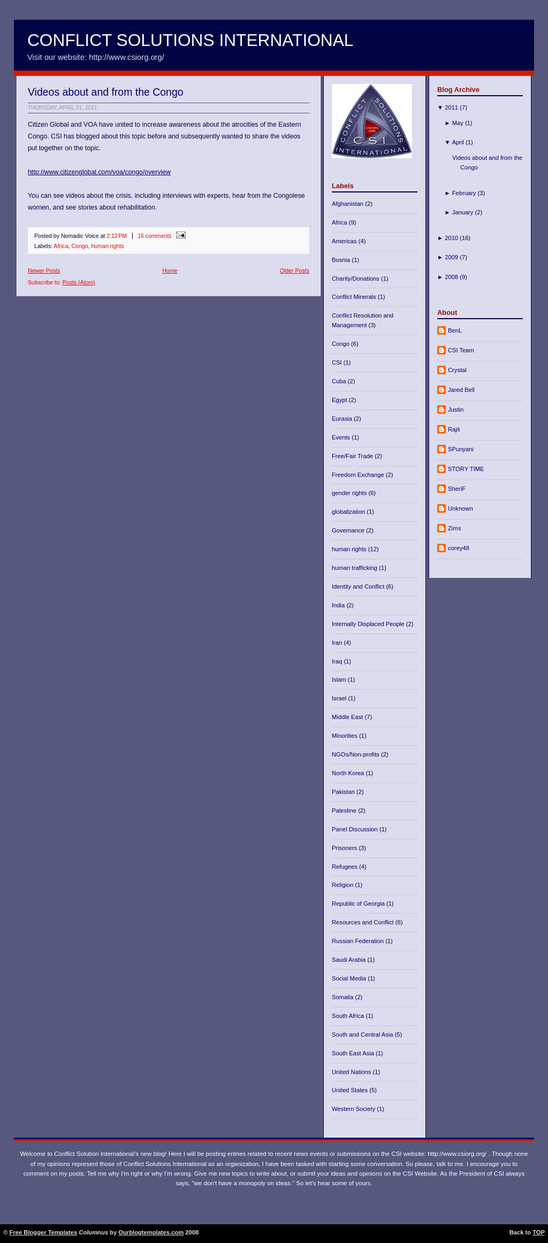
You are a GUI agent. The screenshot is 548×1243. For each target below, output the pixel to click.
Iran (338, 642)
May (457, 123)
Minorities (345, 735)
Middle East (348, 717)
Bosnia (342, 260)
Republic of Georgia (359, 903)
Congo (79, 246)
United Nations (352, 1072)
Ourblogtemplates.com (151, 1232)
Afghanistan (348, 203)
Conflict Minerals (355, 297)
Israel (340, 698)
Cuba (340, 381)
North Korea (349, 773)
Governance (349, 530)
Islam (340, 679)
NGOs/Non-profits (356, 754)
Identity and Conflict (359, 586)
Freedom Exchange (359, 475)
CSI (338, 362)
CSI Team (461, 350)
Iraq (338, 661)
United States (350, 1090)
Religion (343, 885)
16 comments (155, 236)
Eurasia (343, 418)
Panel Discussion (355, 829)
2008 (451, 277)
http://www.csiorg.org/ (457, 1154)
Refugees (345, 866)
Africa (61, 246)
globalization (349, 511)
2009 (451, 257)
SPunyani (461, 449)
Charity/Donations (356, 278)
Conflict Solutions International (190, 40)
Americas (345, 241)
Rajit (454, 429)
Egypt (340, 400)
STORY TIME (466, 469)
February (464, 193)
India (339, 605)
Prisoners (345, 848)
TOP (538, 1232)
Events (342, 437)
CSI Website (420, 1173)
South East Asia (354, 1053)
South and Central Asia (363, 1034)
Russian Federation (358, 941)
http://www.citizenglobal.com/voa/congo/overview (99, 172)
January (463, 212)
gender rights (350, 493)
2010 (451, 238)
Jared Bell (461, 390)
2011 (451, 107)
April (458, 142)
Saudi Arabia (350, 959)
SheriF (457, 488)
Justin (455, 409)
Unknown (460, 508)
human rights (107, 246)
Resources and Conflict (363, 922)
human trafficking (355, 568)
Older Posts (294, 270)
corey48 (458, 548)
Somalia (343, 997)
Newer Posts (44, 270)
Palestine (345, 810)
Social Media (350, 978)
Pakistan (344, 792)
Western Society (354, 1109)
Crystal (457, 370)
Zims (454, 528)
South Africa (349, 1016)
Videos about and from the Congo (106, 92)
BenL (455, 330)
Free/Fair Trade (353, 456)
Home (169, 270)
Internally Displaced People (369, 624)
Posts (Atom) (79, 282)
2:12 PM (116, 236)
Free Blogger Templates (44, 1232)
